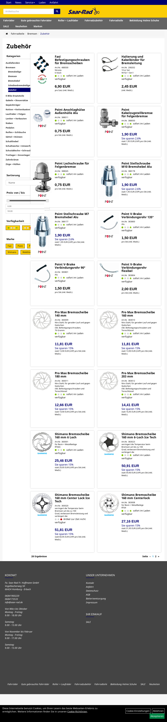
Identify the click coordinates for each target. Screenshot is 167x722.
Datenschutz (92, 618)
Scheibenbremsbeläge (19, 85)
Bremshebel (14, 80)
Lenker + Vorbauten (16, 118)
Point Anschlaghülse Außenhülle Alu (86, 116)
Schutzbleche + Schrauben (20, 150)
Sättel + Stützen (14, 136)
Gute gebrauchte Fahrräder (36, 21)
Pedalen (10, 127)
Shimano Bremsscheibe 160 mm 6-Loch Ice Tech (143, 457)
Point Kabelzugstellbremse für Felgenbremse (145, 116)
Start (8, 2)
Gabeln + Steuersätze (17, 100)
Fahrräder (8, 21)
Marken (38, 27)
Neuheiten (21, 27)
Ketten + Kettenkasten (18, 109)
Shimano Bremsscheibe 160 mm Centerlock (143, 523)
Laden (42, 2)
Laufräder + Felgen (16, 114)
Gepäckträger (13, 104)
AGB (88, 622)
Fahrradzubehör (94, 21)
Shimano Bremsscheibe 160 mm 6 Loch (88, 455)
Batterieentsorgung (96, 626)
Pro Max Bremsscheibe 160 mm (143, 327)
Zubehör (45, 33)
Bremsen (32, 33)
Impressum (91, 630)
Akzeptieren (157, 716)
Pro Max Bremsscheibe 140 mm (88, 327)
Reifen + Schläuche (16, 132)
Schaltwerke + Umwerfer (19, 145)
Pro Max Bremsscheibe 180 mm (88, 391)
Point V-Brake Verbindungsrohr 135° (142, 223)
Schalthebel (12, 141)
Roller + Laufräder (68, 21)
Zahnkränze (12, 159)
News (18, 2)
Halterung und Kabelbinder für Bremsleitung (141, 59)
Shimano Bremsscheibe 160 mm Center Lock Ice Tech (88, 524)
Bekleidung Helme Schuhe (144, 21)
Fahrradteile (116, 21)
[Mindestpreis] (25, 206)
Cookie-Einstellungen (138, 710)
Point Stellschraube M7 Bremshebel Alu (87, 223)
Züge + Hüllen (13, 164)
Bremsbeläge (14, 71)
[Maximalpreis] (25, 211)
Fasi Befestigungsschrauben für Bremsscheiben (92, 61)
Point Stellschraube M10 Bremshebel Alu (143, 169)
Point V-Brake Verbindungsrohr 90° (87, 277)
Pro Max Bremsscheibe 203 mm (143, 391)
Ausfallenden (13, 62)
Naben (9, 123)
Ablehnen (158, 710)
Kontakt (90, 610)
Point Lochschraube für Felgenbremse (87, 169)
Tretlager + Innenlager (18, 155)
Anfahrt (54, 2)
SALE (6, 27)
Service (30, 2)
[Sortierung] (24, 182)
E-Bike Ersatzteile (15, 95)
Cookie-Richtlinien (77, 711)
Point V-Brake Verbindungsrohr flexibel (142, 277)
